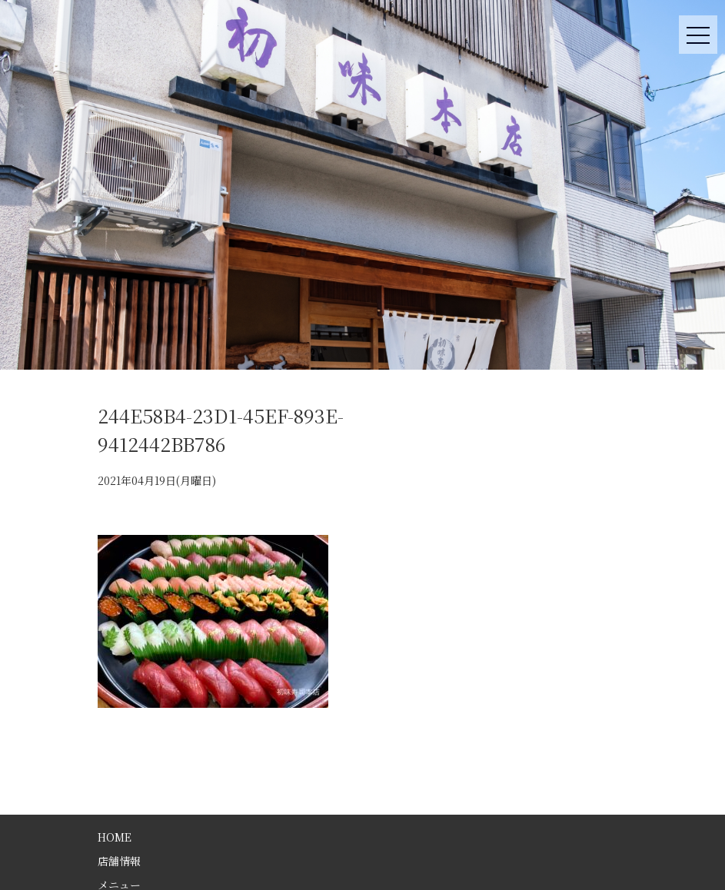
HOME (114, 837)
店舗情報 (119, 860)
